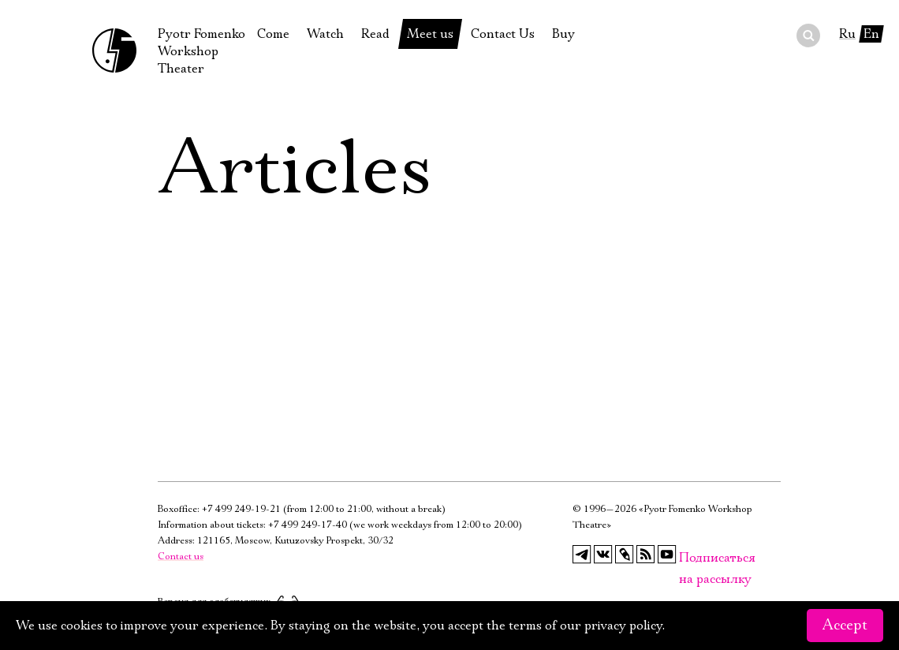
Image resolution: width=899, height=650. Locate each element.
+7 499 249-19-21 (241, 509)
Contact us (180, 556)
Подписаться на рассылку (688, 558)
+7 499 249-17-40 (307, 525)
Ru (847, 34)
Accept (845, 625)
